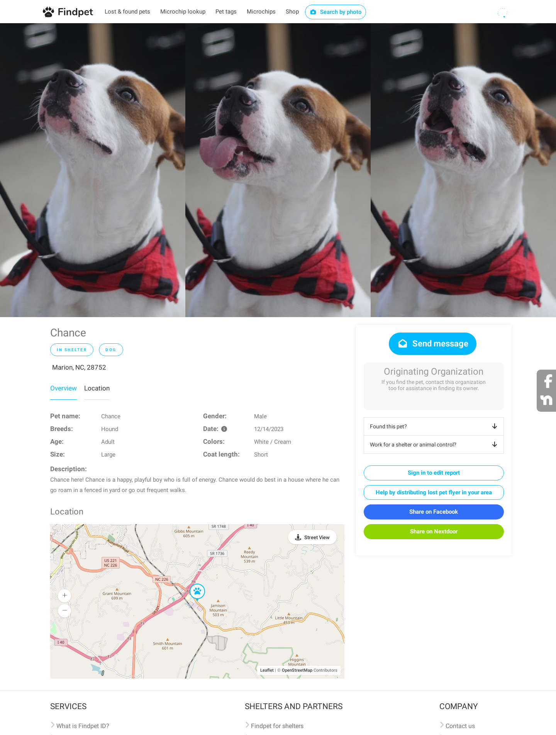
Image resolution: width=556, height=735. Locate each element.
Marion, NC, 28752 (79, 367)
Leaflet (267, 670)
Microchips (261, 11)
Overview (63, 388)
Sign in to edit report (434, 472)
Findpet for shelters (277, 726)
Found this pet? (435, 426)
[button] (192, 584)
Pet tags (226, 11)
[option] (92, 170)
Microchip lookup (182, 11)
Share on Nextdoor (434, 531)
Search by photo (335, 11)
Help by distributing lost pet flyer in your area (434, 492)
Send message (432, 343)
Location (97, 388)
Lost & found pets (127, 11)
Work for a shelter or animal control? (435, 445)
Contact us (460, 726)
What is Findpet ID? (82, 726)
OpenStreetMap (297, 670)
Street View (317, 537)
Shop (292, 11)
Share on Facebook (433, 511)
